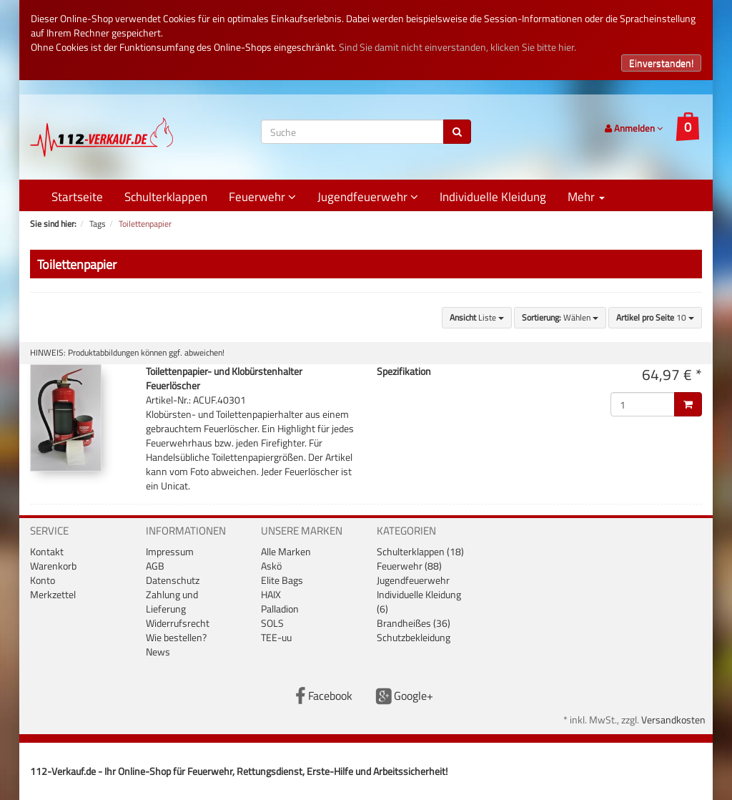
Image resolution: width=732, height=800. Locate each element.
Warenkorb (53, 565)
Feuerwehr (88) (409, 565)
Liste (477, 317)
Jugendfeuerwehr (367, 196)
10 (655, 317)
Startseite (77, 196)
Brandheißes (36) (413, 622)
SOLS (272, 622)
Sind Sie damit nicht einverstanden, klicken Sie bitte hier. (457, 46)
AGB (155, 565)
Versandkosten (673, 719)
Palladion (280, 608)
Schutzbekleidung (413, 637)
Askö (271, 565)
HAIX (271, 594)
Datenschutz (172, 579)
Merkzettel (53, 594)
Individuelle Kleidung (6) (419, 601)
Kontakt (47, 551)
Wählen (560, 317)
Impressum (170, 551)
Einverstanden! (661, 62)
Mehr (586, 196)
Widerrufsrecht (177, 622)
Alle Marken (286, 551)
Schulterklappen (165, 196)
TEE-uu (276, 637)
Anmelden (634, 128)
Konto (42, 579)
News (158, 651)
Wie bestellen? (176, 637)
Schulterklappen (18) (420, 551)
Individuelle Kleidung (493, 196)
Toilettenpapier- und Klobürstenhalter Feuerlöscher (224, 378)
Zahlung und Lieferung (172, 601)
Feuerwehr (262, 196)
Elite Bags (282, 579)
